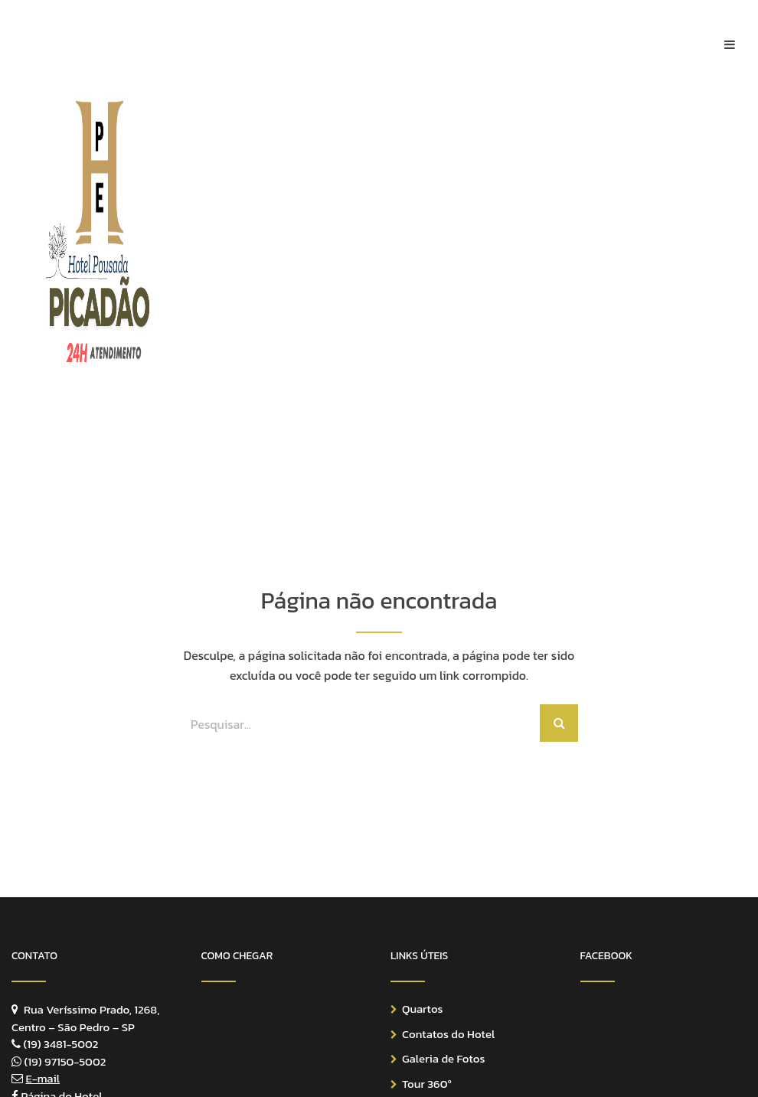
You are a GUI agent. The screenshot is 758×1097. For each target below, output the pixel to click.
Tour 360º (427, 1083)
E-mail (42, 1078)
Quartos (422, 1008)
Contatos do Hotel (448, 1034)
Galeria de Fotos (443, 1058)
